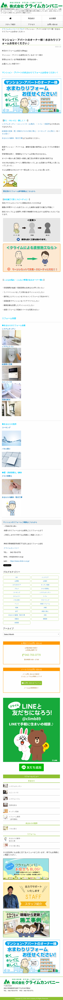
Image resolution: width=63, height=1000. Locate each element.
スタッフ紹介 (10, 24)
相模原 (45, 619)
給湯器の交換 (7, 131)
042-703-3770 (33, 654)
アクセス (31, 24)
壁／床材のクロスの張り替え (25, 131)
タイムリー (16, 596)
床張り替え (45, 611)
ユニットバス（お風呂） (26, 124)
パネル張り (6, 449)
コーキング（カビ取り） (47, 131)
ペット (17, 604)
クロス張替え (45, 588)
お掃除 (17, 581)
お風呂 (45, 581)
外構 (45, 607)
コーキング (16, 592)
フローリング (45, 600)
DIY (17, 577)
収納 (16, 607)
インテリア (45, 577)
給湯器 (17, 622)
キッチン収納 (45, 585)
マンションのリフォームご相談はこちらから (20, 522)
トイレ (40, 124)
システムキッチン (9, 124)
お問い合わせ (52, 24)
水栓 (45, 615)
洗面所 (47, 124)
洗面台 (17, 619)
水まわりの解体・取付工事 (12, 138)
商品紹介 (31, 18)
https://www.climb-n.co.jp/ (19, 561)
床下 (16, 611)
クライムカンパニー (11, 548)
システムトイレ (8, 346)
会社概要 (52, 18)
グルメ (17, 588)
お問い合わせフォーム (31, 683)
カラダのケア (17, 585)
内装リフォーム (45, 604)
